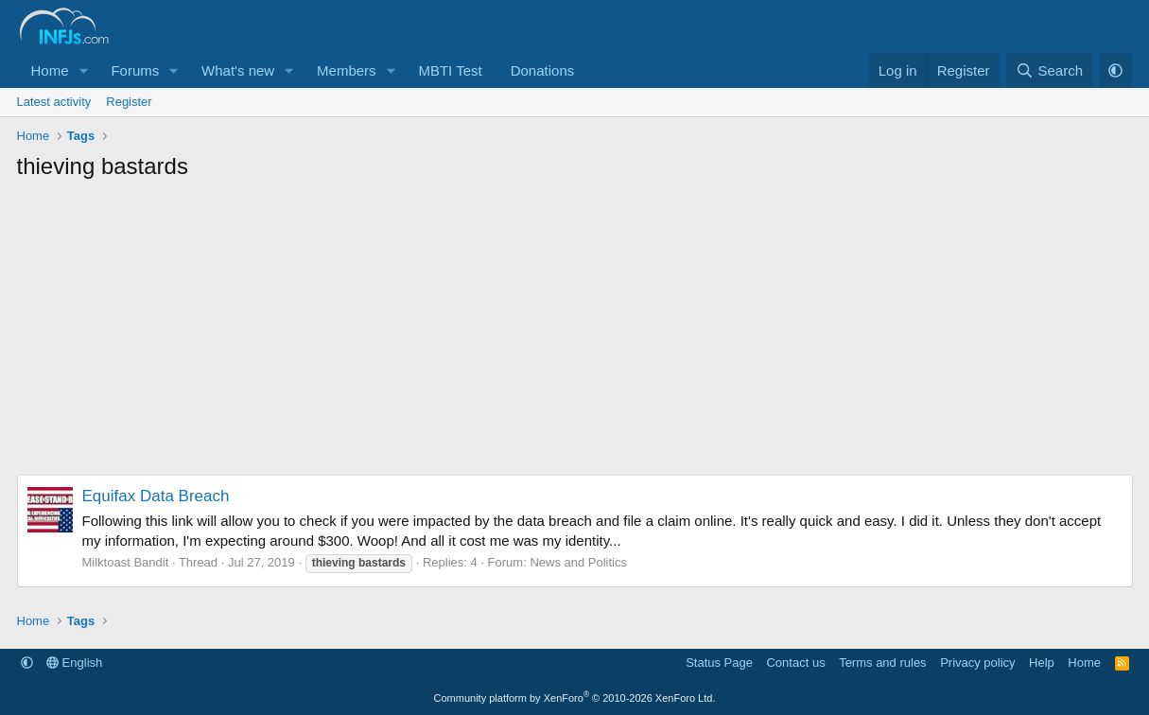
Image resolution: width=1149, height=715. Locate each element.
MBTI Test (449, 70)
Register (128, 102)
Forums (135, 70)
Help (1041, 662)
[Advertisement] (575, 333)
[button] (83, 70)
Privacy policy (977, 662)
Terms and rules (882, 662)
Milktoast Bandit (125, 562)
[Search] (1049, 70)
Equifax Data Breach (156, 496)
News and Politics (578, 562)
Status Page (719, 662)
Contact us (795, 662)
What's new (237, 70)
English (74, 662)
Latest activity (54, 102)
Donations (543, 70)
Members (346, 70)
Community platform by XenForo (575, 698)
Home (50, 70)
